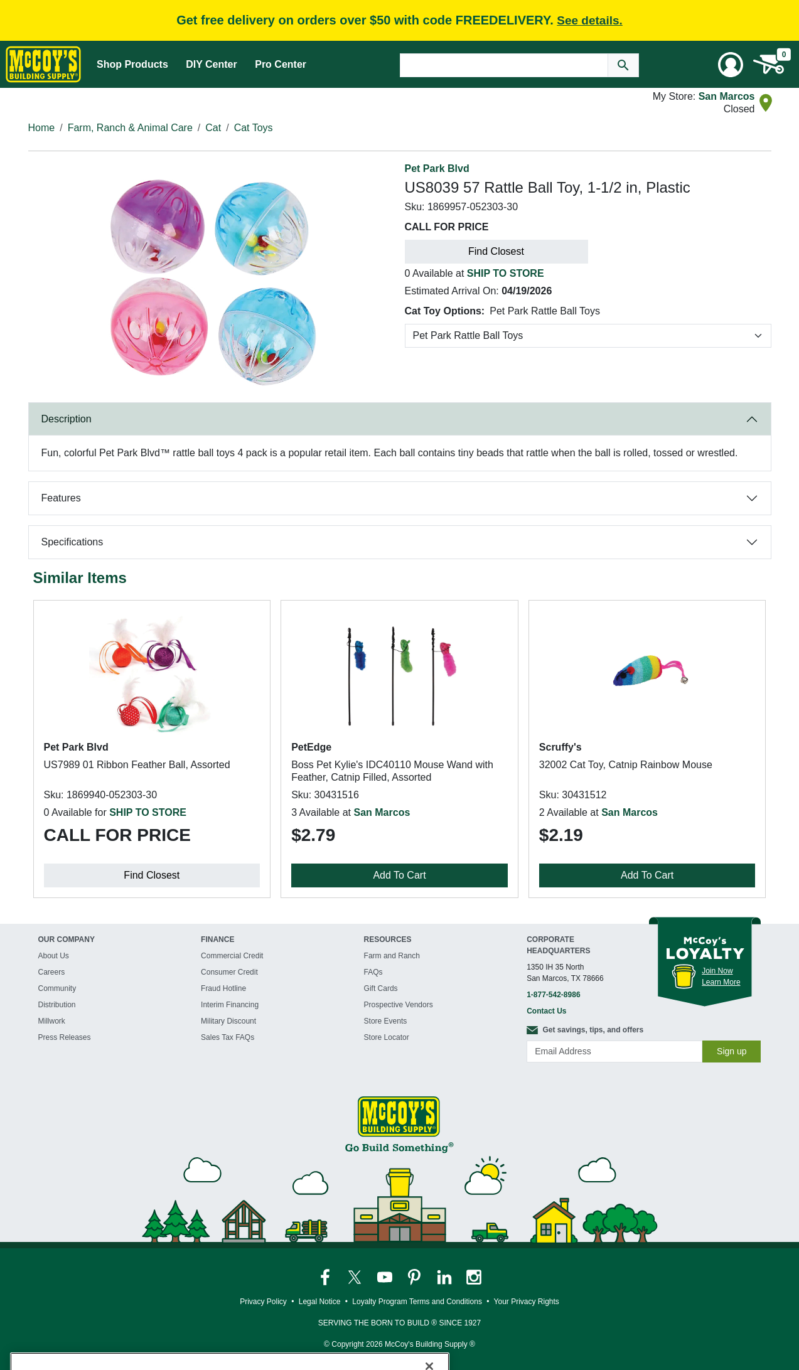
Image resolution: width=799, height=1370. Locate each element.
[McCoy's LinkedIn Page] (445, 1276)
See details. (590, 20)
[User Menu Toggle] (730, 64)
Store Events (385, 1021)
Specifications (72, 542)
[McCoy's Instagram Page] (474, 1276)
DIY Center (211, 64)
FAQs (373, 972)
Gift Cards (381, 988)
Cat (213, 127)
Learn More (721, 982)
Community (57, 988)
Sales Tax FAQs (227, 1037)
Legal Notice (320, 1301)
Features (61, 498)
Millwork (51, 1021)
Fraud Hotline (223, 988)
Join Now (717, 970)
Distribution (57, 1004)
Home (41, 127)
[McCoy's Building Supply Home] (43, 64)
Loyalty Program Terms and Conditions (417, 1301)
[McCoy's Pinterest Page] (415, 1276)
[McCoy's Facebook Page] (326, 1276)
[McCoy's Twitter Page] (355, 1276)
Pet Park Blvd (437, 168)
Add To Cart (399, 875)
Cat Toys (253, 127)
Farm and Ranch (392, 955)
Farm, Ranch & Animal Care (130, 127)
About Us (53, 955)
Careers (51, 972)
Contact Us (546, 1011)
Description (66, 419)
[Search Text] (504, 65)
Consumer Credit (229, 972)
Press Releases (64, 1037)
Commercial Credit (232, 955)
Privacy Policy (263, 1301)
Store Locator (386, 1037)
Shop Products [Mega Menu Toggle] (132, 64)
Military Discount (228, 1021)
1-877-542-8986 (553, 994)
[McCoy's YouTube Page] (385, 1276)
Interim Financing (230, 1004)
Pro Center (280, 64)
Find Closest (496, 251)
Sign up (731, 1051)
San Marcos (727, 96)
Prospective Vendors (398, 1004)
